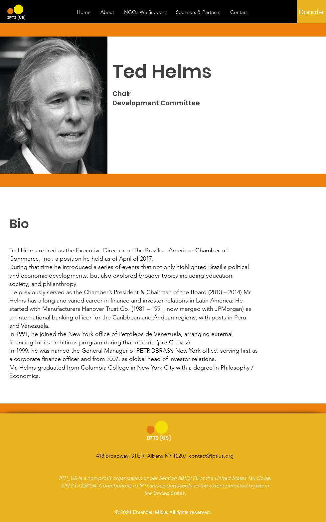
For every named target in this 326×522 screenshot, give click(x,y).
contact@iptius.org (211, 456)
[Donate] (311, 12)
